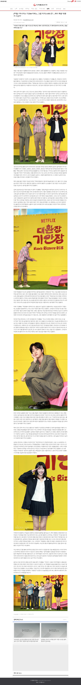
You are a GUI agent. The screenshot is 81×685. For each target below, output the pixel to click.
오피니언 (58, 9)
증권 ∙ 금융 (34, 9)
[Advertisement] (40, 658)
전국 (52, 9)
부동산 (27, 9)
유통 (16, 9)
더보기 (64, 619)
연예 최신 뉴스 (18, 619)
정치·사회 (42, 9)
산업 (11, 9)
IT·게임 (21, 9)
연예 (48, 9)
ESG (64, 9)
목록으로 (58, 22)
